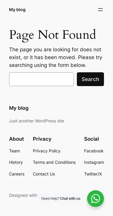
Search (90, 79)
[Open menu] (100, 9)
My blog (17, 9)
